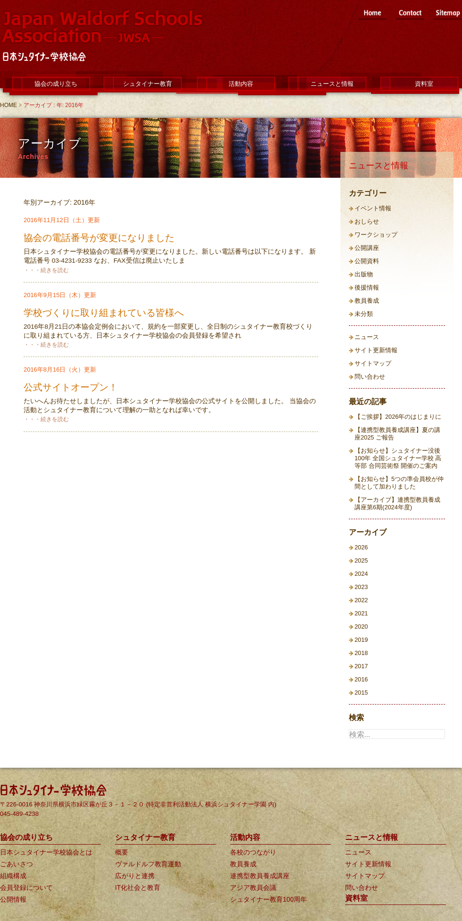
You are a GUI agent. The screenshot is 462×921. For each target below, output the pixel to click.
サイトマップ (373, 363)
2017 (361, 666)
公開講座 (367, 247)
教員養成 (367, 300)
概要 (121, 852)
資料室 (424, 83)
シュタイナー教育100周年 (268, 899)
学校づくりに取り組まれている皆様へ (104, 312)
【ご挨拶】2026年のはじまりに (398, 416)
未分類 (364, 313)
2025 (361, 560)
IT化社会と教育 (137, 887)
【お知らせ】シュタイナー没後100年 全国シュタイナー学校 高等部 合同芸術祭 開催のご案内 (398, 458)
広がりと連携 (135, 876)
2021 (361, 613)
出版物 (364, 274)
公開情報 (13, 899)
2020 (361, 626)
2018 (361, 652)
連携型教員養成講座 (259, 876)
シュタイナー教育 (147, 83)
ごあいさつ (16, 864)
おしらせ (367, 221)
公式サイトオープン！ (71, 387)
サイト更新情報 (376, 350)
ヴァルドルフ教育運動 (148, 864)
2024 (361, 573)
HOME (8, 105)
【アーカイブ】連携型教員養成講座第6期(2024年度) (397, 503)
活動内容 (241, 83)
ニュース (367, 336)
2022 (361, 600)
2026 (361, 547)
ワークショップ (376, 234)
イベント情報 (373, 208)
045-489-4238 (19, 813)
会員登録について (26, 887)
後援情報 (367, 287)
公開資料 (367, 261)
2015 (361, 692)
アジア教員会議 (253, 887)
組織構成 (13, 876)
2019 (361, 639)
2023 (361, 586)
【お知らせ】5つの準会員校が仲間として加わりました (399, 482)
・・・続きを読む (46, 270)
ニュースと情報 (332, 83)
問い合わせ (370, 376)
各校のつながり (253, 852)
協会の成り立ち (55, 83)
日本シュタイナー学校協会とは (46, 852)
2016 (361, 679)
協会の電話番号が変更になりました (99, 237)
